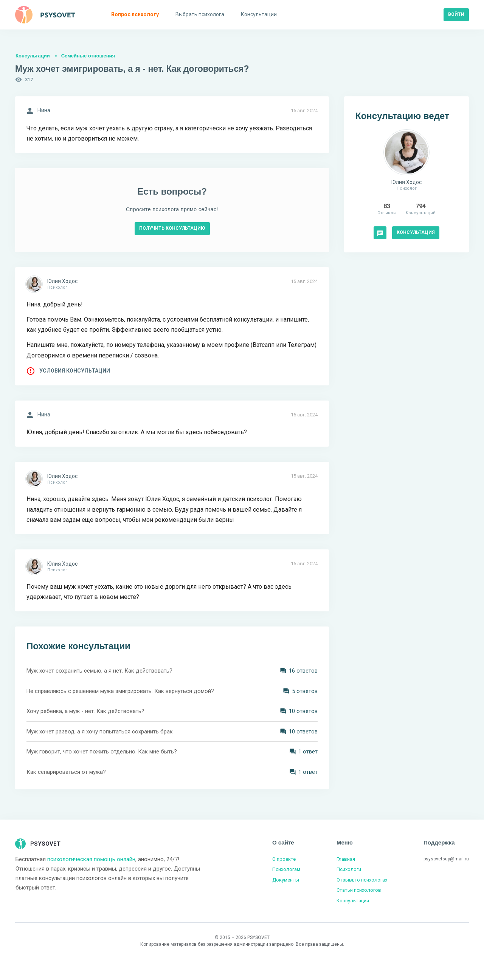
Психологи (349, 869)
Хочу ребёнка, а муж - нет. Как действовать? (85, 711)
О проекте (284, 859)
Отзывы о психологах (362, 880)
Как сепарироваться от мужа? (66, 772)
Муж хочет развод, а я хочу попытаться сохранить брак (99, 731)
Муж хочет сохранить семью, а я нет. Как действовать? (99, 670)
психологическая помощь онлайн (91, 859)
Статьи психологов (359, 890)
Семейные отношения (88, 56)
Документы (285, 880)
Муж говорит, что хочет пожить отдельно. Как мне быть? (101, 751)
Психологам (286, 869)
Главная (346, 859)
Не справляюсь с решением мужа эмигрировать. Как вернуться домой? (120, 691)
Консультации (33, 56)
